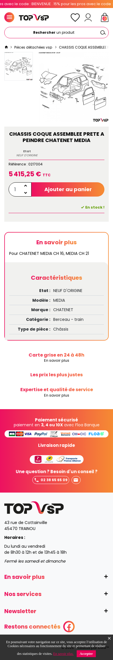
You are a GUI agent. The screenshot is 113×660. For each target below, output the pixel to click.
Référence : (18, 164)
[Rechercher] (56, 32)
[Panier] (105, 17)
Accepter (86, 654)
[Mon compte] (88, 17)
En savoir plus (56, 360)
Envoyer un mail (75, 480)
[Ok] (103, 32)
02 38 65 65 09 (51, 480)
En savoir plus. (63, 654)
